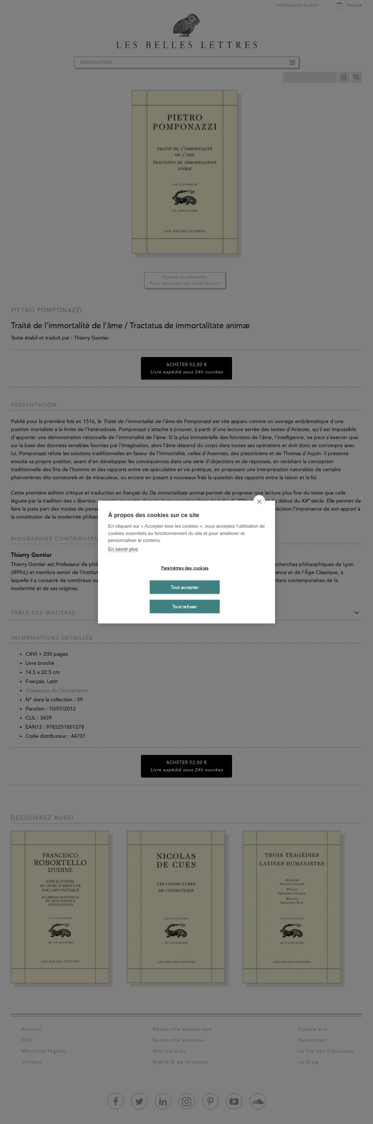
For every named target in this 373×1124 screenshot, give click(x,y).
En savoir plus (123, 548)
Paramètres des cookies (184, 567)
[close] (259, 501)
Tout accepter (185, 587)
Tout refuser (184, 606)
